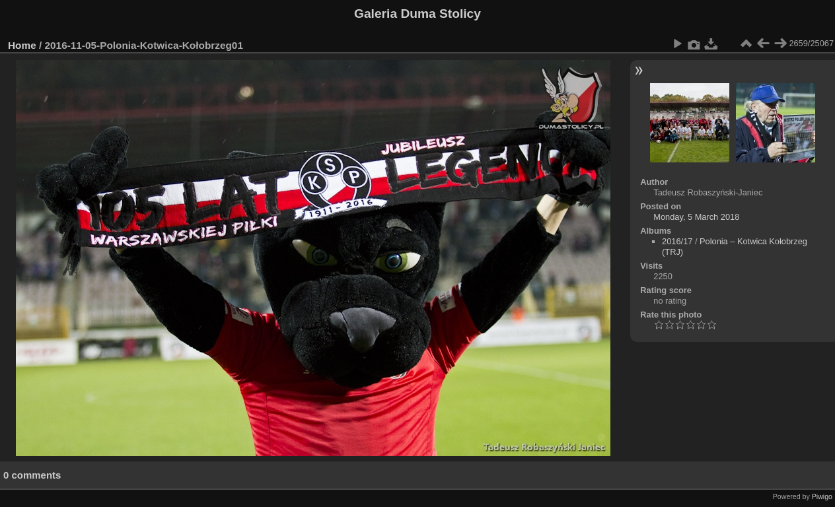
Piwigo (822, 496)
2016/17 (677, 241)
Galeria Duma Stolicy (417, 13)
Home (22, 45)
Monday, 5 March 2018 (696, 217)
